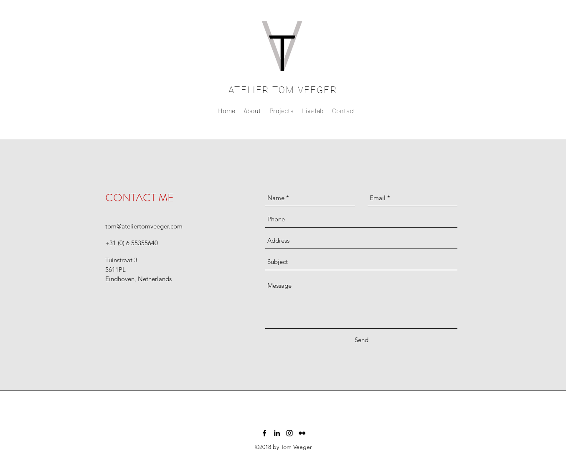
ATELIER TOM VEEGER (282, 90)
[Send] (361, 340)
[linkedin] (277, 433)
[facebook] (264, 433)
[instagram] (289, 433)
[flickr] (302, 433)
